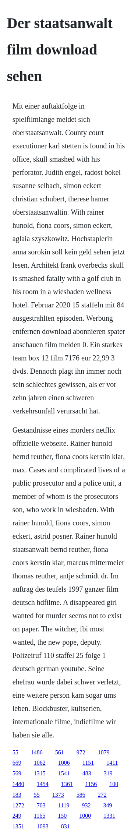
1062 (40, 763)
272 (102, 795)
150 (62, 816)
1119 (64, 805)
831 (65, 826)
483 (86, 773)
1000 (85, 816)
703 (41, 805)
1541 (64, 773)
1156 (91, 784)
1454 (43, 784)
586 (81, 795)
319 (108, 773)
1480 (18, 784)
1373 (58, 795)
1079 (104, 752)
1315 (40, 773)
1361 (67, 784)
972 (81, 752)
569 (17, 773)
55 (15, 752)
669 (17, 763)
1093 (43, 826)
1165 (39, 816)
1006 (64, 763)
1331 (109, 816)
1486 (37, 752)
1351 (18, 826)
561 (59, 752)
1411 (112, 763)
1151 (88, 763)
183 (17, 795)
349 (107, 805)
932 (86, 805)
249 (17, 816)
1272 (18, 805)
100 (113, 784)
